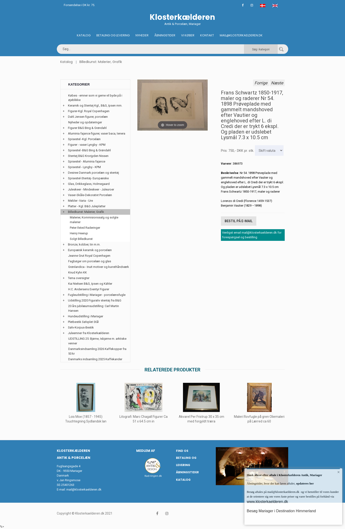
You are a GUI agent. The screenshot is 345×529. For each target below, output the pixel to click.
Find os (182, 451)
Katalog (84, 35)
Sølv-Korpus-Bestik (81, 327)
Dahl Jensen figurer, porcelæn (88, 116)
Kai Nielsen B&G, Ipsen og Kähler (90, 283)
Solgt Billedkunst (81, 239)
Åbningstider (164, 35)
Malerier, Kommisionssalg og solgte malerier (94, 220)
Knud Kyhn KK (77, 272)
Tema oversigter (78, 278)
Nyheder (142, 35)
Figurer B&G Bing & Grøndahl (87, 128)
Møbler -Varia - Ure (80, 200)
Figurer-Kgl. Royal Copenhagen (88, 111)
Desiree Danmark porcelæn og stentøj (93, 172)
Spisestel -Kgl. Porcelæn (84, 139)
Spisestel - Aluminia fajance (86, 161)
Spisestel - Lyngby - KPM (84, 167)
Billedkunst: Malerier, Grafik (100, 61)
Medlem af (145, 450)
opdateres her (304, 483)
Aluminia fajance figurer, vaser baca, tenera (96, 133)
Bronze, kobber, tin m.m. (84, 244)
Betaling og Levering (113, 35)
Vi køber (187, 35)
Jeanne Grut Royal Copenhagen (89, 255)
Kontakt (207, 35)
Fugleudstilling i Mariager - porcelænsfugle (96, 295)
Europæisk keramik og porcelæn (90, 250)
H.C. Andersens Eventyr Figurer (88, 289)
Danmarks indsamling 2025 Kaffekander (95, 359)
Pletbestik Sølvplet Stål (83, 322)
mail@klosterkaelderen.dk (83, 489)
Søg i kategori (261, 49)
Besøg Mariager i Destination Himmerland (281, 511)
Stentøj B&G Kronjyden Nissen (88, 156)
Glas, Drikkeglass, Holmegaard (89, 184)
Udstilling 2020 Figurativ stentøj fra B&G (94, 300)
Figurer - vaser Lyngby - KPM (86, 144)
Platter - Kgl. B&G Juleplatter (86, 206)
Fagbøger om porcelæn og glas (89, 261)
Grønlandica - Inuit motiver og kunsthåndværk (98, 267)
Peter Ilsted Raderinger (85, 227)
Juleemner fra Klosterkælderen (88, 333)
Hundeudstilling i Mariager (85, 316)
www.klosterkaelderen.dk (267, 502)
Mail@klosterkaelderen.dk (241, 35)
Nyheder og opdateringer (85, 122)
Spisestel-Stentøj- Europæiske (88, 178)
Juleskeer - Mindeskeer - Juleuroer (91, 189)
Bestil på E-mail (239, 221)
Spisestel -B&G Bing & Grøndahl (89, 150)
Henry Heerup (79, 233)
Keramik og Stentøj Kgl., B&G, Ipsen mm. (95, 105)
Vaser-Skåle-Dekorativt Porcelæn (90, 195)
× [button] (338, 472)
